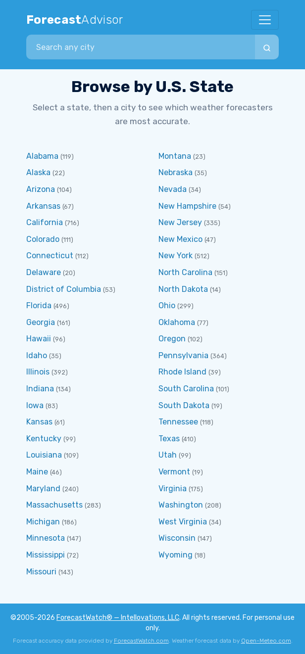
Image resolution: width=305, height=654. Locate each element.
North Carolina (185, 272)
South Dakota (183, 405)
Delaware (43, 272)
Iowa (35, 405)
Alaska (38, 172)
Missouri (41, 571)
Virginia (172, 488)
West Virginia (182, 521)
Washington (180, 505)
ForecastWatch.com (141, 640)
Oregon (172, 338)
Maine (37, 471)
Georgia (40, 322)
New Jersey (180, 222)
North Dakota (183, 289)
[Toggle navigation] (265, 20)
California (44, 222)
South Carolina (186, 388)
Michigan (43, 521)
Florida (38, 305)
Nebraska (175, 172)
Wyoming (175, 555)
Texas (169, 438)
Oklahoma (176, 322)
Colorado (42, 239)
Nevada (172, 189)
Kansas (39, 421)
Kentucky (43, 438)
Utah (167, 455)
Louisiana (44, 455)
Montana (174, 156)
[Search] (267, 47)
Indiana (40, 388)
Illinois (38, 371)
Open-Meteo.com (266, 640)
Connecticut (49, 255)
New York (175, 255)
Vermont (174, 471)
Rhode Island (182, 371)
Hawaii (38, 338)
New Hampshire (187, 206)
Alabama (42, 156)
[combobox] (140, 47)
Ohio (166, 305)
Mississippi (45, 555)
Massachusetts (54, 505)
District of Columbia (63, 289)
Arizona (40, 189)
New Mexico (180, 239)
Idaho (36, 355)
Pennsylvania (183, 355)
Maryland (43, 488)
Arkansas (43, 206)
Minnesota (45, 538)
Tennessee (178, 421)
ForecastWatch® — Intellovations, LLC (117, 617)
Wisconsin (177, 538)
